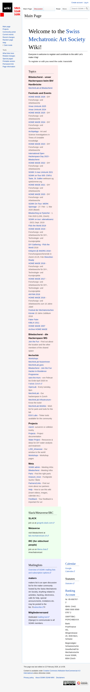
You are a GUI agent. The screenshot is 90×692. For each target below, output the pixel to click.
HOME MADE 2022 (36, 163)
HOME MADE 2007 (36, 326)
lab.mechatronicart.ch (37, 536)
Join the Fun (33, 342)
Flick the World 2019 (37, 226)
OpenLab (32, 387)
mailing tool (42, 617)
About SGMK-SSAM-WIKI (44, 678)
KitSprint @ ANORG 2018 (39, 251)
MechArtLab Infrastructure (39, 400)
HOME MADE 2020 (36, 194)
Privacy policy (29, 678)
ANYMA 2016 (34, 294)
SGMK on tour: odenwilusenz (40, 219)
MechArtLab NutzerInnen (39, 362)
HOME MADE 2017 (36, 279)
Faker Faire (33, 319)
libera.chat (41, 549)
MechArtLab (33, 393)
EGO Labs (32, 415)
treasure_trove (34, 477)
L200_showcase (35, 449)
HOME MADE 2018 (36, 263)
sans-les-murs (34, 378)
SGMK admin (34, 467)
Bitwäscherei (33, 470)
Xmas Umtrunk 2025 (37, 106)
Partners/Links (34, 483)
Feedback (32, 499)
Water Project (34, 440)
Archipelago (33, 131)
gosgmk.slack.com (45, 523)
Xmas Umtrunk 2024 (37, 109)
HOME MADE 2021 (36, 185)
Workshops (33, 358)
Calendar (70, 563)
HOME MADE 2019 (36, 229)
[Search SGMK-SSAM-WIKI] (80, 9)
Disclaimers (60, 678)
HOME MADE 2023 (36, 144)
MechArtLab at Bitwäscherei (40, 88)
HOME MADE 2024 (36, 122)
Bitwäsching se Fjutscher (39, 213)
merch (31, 427)
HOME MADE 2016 (36, 298)
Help (30, 489)
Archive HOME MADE (37, 329)
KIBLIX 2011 (33, 323)
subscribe (38, 607)
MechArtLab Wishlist (37, 406)
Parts (30, 474)
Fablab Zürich (34, 384)
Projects (32, 433)
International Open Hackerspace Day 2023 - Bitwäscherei (39, 156)
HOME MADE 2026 (36, 97)
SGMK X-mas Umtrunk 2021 (40, 172)
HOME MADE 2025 (36, 113)
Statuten (68, 583)
